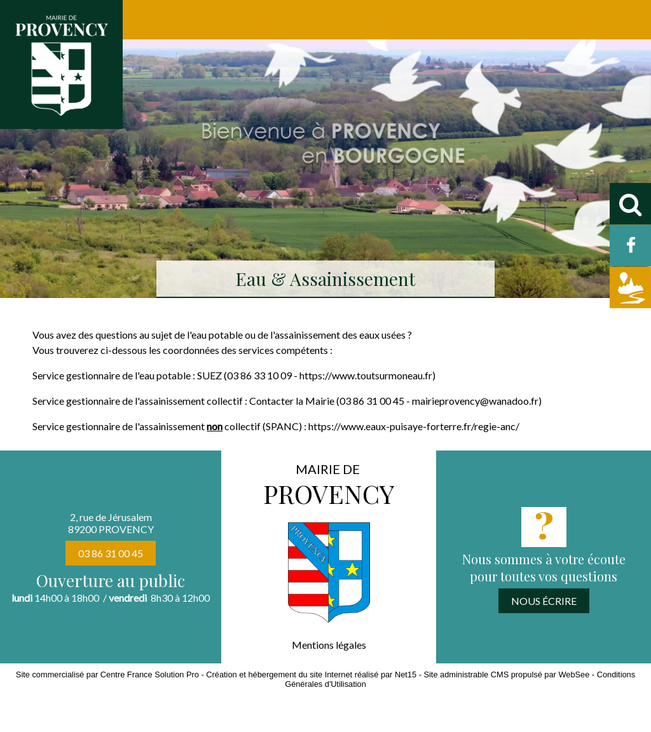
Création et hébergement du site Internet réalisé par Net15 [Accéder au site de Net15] (311, 674)
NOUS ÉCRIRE (544, 601)
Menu (37, 20)
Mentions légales (329, 645)
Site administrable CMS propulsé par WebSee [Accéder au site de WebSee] (506, 674)
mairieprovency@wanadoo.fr (475, 401)
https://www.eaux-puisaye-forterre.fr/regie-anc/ (413, 426)
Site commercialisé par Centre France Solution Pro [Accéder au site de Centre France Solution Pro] (107, 674)
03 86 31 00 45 (110, 553)
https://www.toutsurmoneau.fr (365, 375)
